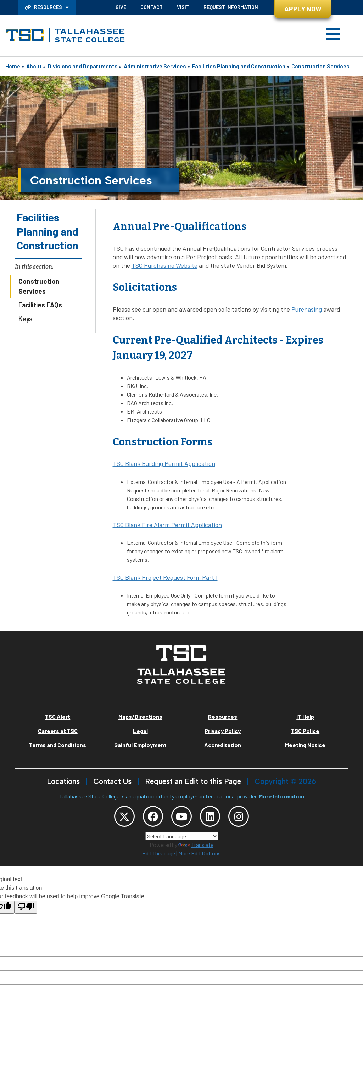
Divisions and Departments (83, 66)
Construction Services (320, 66)
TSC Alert (57, 716)
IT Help (305, 716)
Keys (25, 318)
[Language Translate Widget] (181, 838)
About (34, 66)
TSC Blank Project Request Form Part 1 (165, 577)
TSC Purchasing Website (164, 265)
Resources (44, 7)
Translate (195, 846)
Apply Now (303, 9)
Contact (151, 7)
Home (12, 66)
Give (121, 7)
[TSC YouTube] (181, 817)
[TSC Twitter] (119, 817)
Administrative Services (155, 66)
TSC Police (305, 730)
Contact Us (112, 781)
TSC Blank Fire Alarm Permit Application (167, 525)
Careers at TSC (58, 730)
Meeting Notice (305, 744)
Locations (63, 781)
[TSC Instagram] (243, 817)
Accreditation (222, 744)
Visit (183, 7)
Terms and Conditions (57, 744)
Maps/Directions (140, 716)
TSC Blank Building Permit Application (164, 463)
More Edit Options (199, 855)
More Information (281, 796)
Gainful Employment (140, 744)
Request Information (230, 7)
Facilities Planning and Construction (238, 66)
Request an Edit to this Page (193, 781)
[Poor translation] (26, 909)
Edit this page (158, 855)
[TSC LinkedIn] (212, 817)
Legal (140, 730)
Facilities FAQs (40, 305)
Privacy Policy (223, 730)
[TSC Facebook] (150, 817)
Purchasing (306, 309)
